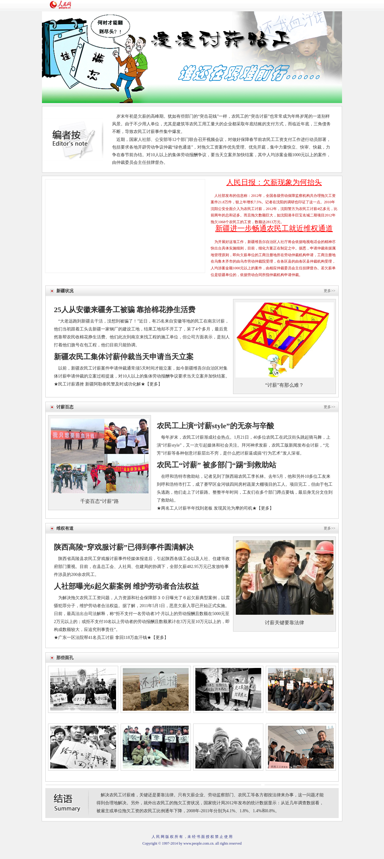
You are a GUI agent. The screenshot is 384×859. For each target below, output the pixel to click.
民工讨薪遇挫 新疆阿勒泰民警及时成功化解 (99, 384)
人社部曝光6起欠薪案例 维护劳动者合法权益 (126, 586)
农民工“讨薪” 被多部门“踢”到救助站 (216, 465)
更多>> (329, 291)
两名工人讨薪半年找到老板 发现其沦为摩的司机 (206, 508)
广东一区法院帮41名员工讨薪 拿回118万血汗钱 (102, 637)
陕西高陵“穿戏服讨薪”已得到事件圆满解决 (124, 547)
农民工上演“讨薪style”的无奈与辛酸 (215, 426)
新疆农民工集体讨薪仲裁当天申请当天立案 (124, 357)
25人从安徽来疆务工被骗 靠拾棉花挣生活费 (124, 310)
